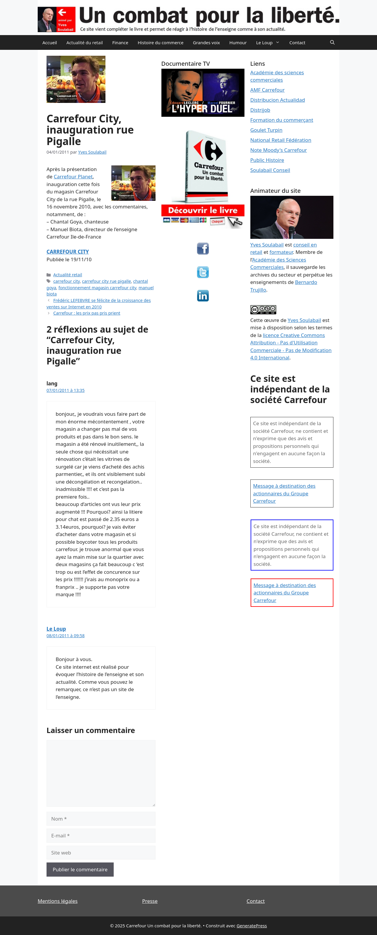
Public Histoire (267, 160)
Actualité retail (67, 274)
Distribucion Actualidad (277, 99)
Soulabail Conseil (270, 170)
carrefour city (66, 281)
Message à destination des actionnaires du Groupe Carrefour (284, 493)
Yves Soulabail (304, 320)
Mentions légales (57, 901)
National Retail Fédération (280, 140)
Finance (120, 42)
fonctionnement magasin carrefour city (97, 287)
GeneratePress (252, 926)
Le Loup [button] (270, 42)
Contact (297, 42)
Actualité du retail (84, 42)
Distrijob (260, 109)
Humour (238, 42)
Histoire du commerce (160, 42)
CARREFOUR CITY (68, 251)
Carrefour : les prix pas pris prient (86, 313)
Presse (150, 901)
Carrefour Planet (73, 176)
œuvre (271, 320)
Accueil (49, 42)
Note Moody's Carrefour (278, 150)
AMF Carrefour (267, 89)
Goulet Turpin (266, 129)
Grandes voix (206, 42)
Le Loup (56, 628)
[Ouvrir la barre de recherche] (332, 42)
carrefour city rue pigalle (106, 281)
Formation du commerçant (281, 119)
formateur (281, 252)
